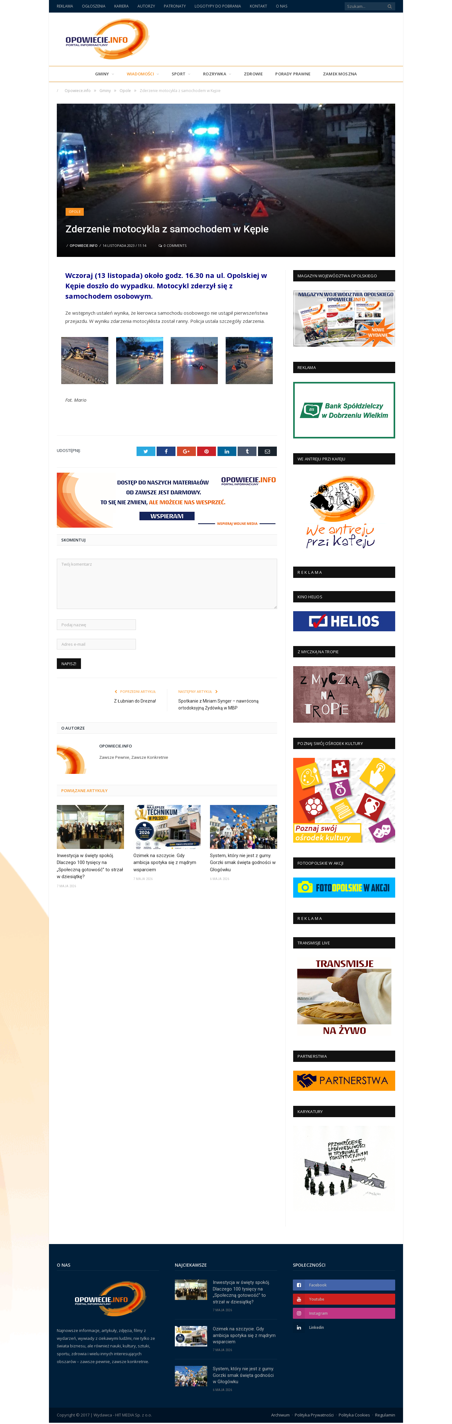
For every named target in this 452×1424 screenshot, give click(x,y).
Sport (179, 74)
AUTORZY (146, 6)
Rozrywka (214, 74)
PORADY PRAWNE (292, 74)
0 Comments (172, 245)
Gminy (102, 74)
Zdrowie (253, 74)
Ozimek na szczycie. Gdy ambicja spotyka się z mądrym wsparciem (164, 862)
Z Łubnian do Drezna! (135, 700)
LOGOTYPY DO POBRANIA (218, 6)
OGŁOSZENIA (93, 6)
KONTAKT (258, 6)
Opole (75, 211)
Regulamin (385, 1416)
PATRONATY (175, 6)
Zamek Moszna (340, 74)
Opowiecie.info (84, 245)
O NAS (281, 6)
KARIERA (121, 6)
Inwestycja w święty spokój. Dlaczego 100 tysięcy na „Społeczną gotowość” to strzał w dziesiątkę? (90, 865)
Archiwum (280, 1416)
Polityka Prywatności (314, 1416)
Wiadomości (140, 74)
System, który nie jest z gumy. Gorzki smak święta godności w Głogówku (243, 862)
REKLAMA (65, 6)
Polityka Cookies (354, 1416)
